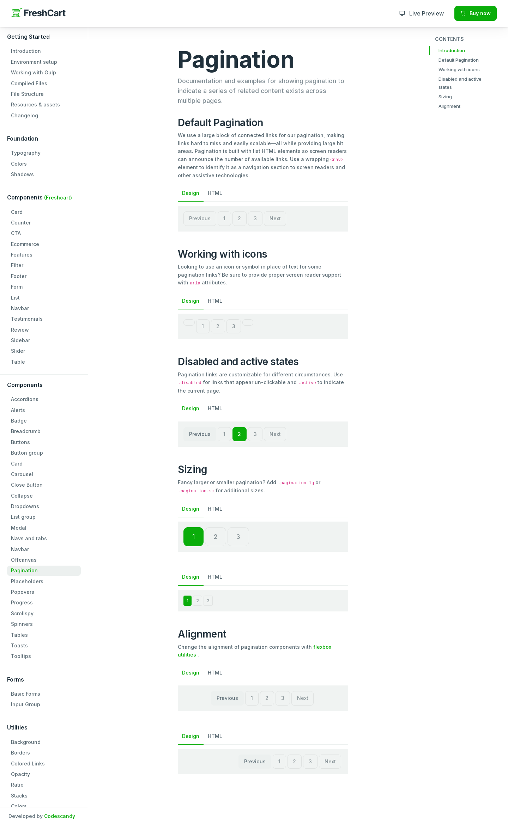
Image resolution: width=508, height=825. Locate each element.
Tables (19, 635)
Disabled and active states (460, 83)
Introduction (26, 51)
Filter (17, 265)
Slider (18, 351)
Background (26, 742)
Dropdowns (25, 506)
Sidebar (20, 340)
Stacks (19, 796)
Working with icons (459, 69)
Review (20, 330)
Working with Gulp (33, 72)
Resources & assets (35, 104)
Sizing (445, 96)
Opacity (20, 774)
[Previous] (189, 322)
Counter (21, 223)
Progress (22, 602)
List (15, 298)
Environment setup (34, 62)
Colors (19, 164)
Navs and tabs (29, 538)
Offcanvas (24, 560)
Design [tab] (190, 193)
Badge (19, 421)
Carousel (22, 474)
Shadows (22, 174)
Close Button (27, 485)
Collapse (22, 496)
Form (17, 287)
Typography (26, 153)
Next (275, 218)
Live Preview (421, 13)
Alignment (449, 106)
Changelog (24, 115)
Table (18, 362)
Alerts (18, 410)
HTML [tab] (215, 193)
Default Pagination (459, 60)
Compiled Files (29, 83)
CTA (16, 233)
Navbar (20, 308)
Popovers (22, 592)
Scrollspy (22, 613)
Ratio (17, 785)
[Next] (248, 322)
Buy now (475, 13)
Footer (18, 276)
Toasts (19, 645)
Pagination (24, 570)
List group (23, 517)
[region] (44, 412)
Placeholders (27, 581)
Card (17, 212)
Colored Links (28, 763)
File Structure (27, 94)
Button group (27, 453)
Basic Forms (25, 694)
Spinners (22, 624)
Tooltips (21, 656)
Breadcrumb (26, 431)
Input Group (25, 704)
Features (21, 255)
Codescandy (59, 816)
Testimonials (27, 319)
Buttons (20, 442)
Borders (20, 753)
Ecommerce (25, 244)
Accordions (24, 399)
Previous (200, 218)
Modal (18, 528)
